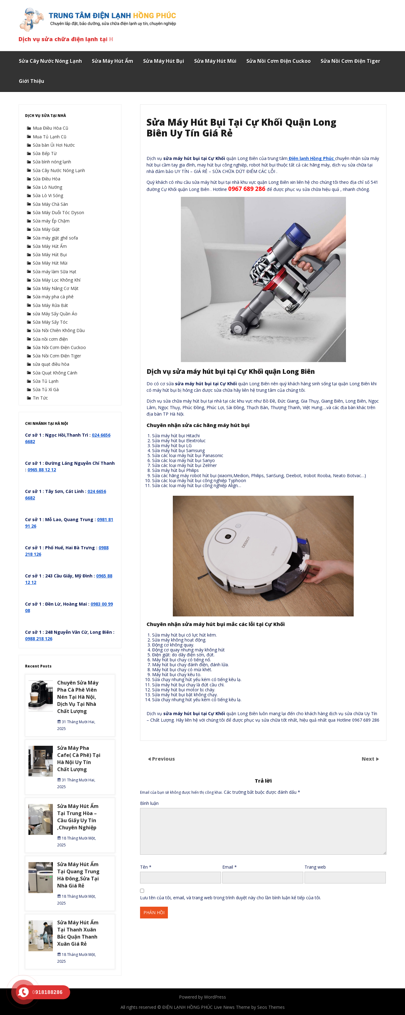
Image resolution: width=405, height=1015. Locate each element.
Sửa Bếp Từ (45, 153)
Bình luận (149, 803)
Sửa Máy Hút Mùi (215, 61)
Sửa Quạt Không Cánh (55, 373)
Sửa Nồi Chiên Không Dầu (59, 330)
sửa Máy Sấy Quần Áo (55, 314)
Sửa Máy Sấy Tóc (50, 322)
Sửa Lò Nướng (47, 187)
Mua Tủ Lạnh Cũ (49, 137)
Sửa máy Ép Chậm (51, 221)
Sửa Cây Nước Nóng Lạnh (50, 61)
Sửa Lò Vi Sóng (48, 195)
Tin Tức (40, 398)
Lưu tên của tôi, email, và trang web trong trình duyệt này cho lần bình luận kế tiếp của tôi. (230, 898)
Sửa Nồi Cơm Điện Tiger (350, 61)
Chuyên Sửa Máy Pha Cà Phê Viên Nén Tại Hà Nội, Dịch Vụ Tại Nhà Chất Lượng (77, 697)
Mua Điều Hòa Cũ (50, 128)
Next (369, 758)
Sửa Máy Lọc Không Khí (56, 280)
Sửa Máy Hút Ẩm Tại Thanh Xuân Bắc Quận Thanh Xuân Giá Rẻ (78, 933)
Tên (145, 867)
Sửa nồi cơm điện (50, 339)
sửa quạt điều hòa (51, 364)
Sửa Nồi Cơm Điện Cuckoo (278, 61)
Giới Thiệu (31, 81)
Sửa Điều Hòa (46, 179)
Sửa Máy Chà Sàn (50, 204)
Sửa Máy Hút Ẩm (112, 61)
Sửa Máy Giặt (46, 229)
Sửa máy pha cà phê (53, 297)
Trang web (315, 867)
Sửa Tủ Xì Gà (46, 389)
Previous (163, 758)
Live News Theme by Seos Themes (249, 1007)
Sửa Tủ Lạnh (45, 381)
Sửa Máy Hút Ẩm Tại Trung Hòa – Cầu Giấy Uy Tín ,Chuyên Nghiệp (78, 817)
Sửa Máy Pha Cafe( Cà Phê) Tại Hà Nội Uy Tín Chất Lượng (78, 759)
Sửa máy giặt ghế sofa (55, 238)
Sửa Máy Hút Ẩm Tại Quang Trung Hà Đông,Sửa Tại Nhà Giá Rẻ (78, 875)
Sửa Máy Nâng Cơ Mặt (56, 288)
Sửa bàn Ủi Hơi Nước (54, 145)
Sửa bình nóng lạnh (52, 162)
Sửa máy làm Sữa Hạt (54, 271)
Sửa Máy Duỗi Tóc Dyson (58, 212)
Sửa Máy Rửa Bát (50, 305)
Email (229, 867)
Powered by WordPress (202, 997)
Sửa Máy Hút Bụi (163, 61)
